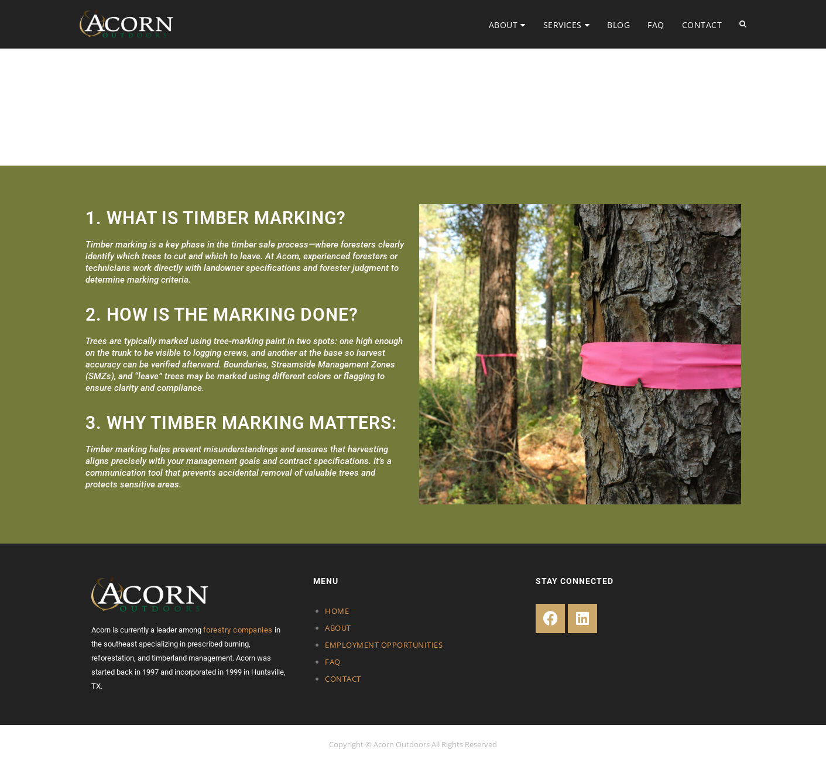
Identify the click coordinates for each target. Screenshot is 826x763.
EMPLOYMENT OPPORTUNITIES (384, 645)
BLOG (618, 24)
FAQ (655, 24)
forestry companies (238, 629)
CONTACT (702, 24)
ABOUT (503, 24)
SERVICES (562, 24)
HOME (337, 611)
